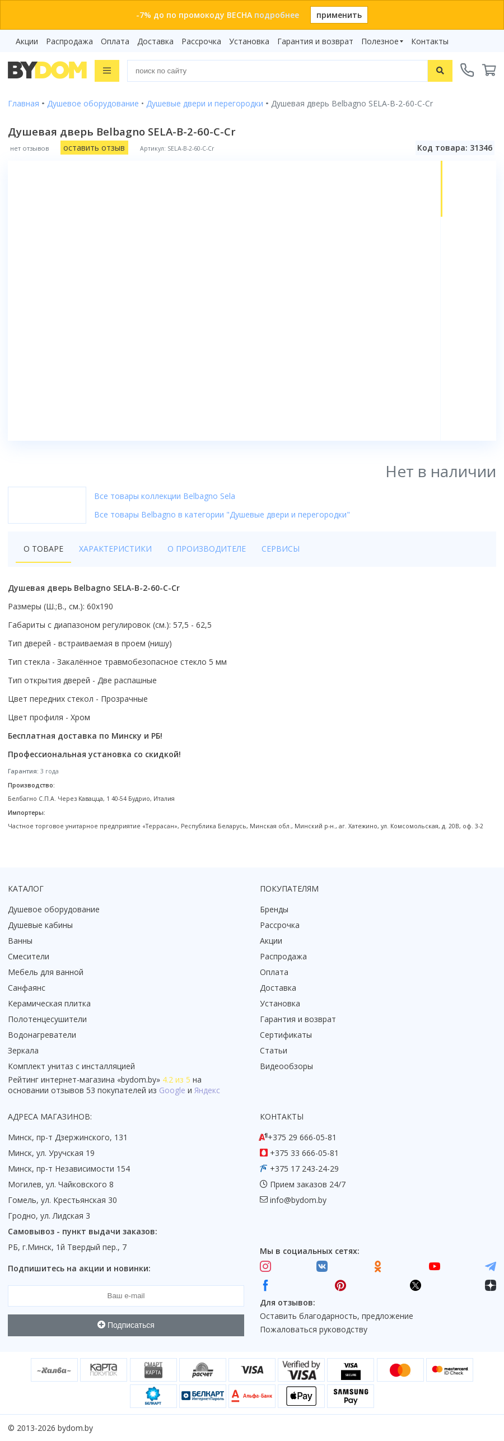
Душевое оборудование (54, 909)
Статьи (273, 1050)
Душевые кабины (40, 925)
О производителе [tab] (206, 548)
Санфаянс (26, 987)
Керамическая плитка (49, 1003)
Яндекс (207, 1090)
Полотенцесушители (47, 1019)
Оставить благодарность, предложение (336, 1316)
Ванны (20, 940)
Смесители (28, 956)
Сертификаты (286, 1034)
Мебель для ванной (45, 972)
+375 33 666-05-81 (304, 1153)
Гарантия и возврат (315, 41)
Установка (249, 41)
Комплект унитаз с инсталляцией (71, 1066)
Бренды (274, 909)
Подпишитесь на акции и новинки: (79, 1268)
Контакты (430, 41)
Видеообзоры (286, 1066)
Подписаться (126, 1325)
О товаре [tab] (43, 548)
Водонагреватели (42, 1034)
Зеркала (23, 1050)
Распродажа (69, 41)
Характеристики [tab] (115, 548)
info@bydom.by (298, 1200)
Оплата (115, 41)
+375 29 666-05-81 (302, 1137)
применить (339, 15)
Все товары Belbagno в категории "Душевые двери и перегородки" (222, 514)
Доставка (155, 41)
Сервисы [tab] (281, 548)
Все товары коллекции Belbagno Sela (164, 496)
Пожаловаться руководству (313, 1329)
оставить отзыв (94, 147)
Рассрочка (201, 41)
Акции (27, 41)
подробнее (276, 15)
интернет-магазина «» (100, 1079)
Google (172, 1090)
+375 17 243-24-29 (304, 1168)
